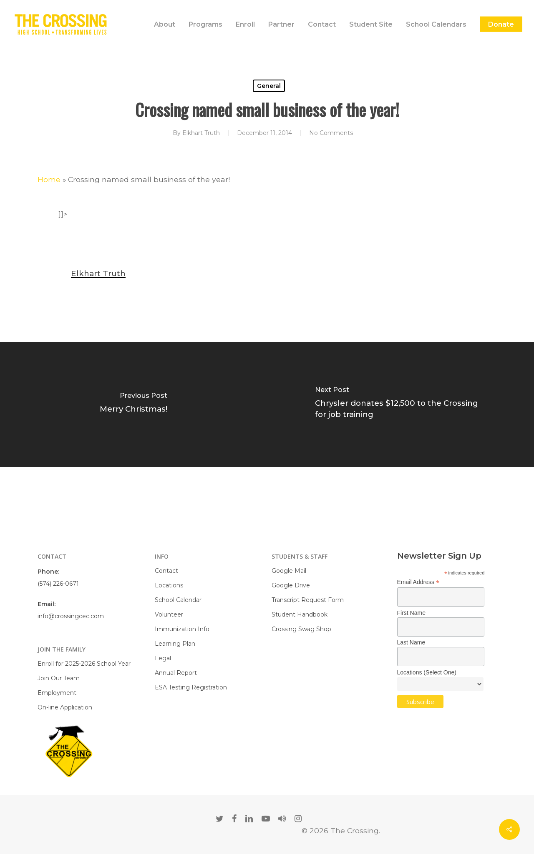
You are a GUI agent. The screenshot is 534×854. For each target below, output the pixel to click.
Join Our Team (59, 678)
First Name (411, 612)
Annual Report (176, 673)
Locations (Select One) (426, 672)
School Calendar (178, 600)
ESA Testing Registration (191, 687)
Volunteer (169, 614)
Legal (163, 658)
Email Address (418, 582)
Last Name (411, 642)
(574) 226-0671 (58, 583)
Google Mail (289, 570)
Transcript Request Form (308, 600)
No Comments (331, 133)
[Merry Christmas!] (133, 404)
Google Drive (291, 585)
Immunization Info (182, 629)
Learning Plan (175, 643)
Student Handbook (299, 614)
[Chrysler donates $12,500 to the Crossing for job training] (400, 404)
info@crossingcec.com (71, 616)
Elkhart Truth (201, 133)
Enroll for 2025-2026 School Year (84, 663)
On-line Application (65, 707)
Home (49, 179)
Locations (169, 585)
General (269, 86)
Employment (57, 693)
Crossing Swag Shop (301, 629)
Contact (166, 570)
